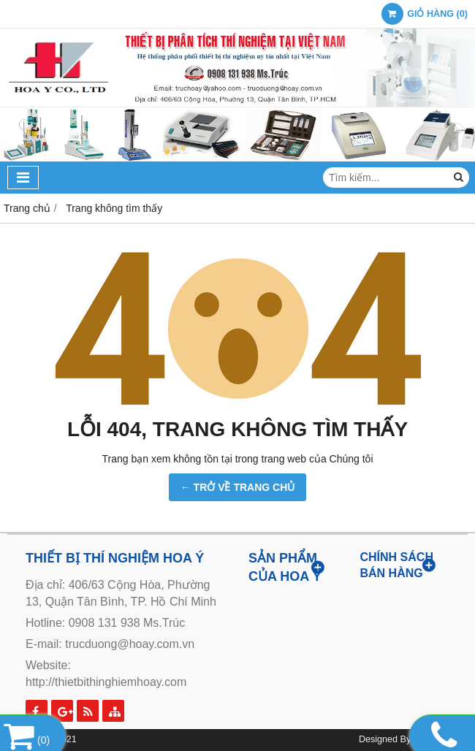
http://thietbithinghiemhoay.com (106, 682)
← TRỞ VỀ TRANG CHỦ (237, 487)
